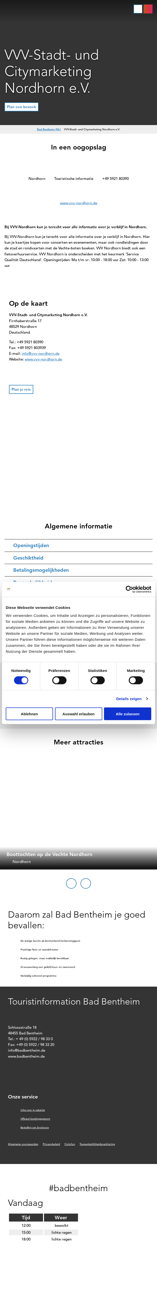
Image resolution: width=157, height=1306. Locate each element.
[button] (148, 8)
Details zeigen (129, 699)
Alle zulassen (128, 714)
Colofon (69, 1144)
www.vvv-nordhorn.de (78, 203)
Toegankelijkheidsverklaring (97, 1144)
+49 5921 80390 (115, 178)
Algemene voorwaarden (23, 1144)
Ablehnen (29, 714)
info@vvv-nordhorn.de (41, 353)
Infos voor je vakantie (32, 1110)
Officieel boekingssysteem (35, 1118)
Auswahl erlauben (78, 714)
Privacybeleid (51, 1144)
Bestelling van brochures (34, 1127)
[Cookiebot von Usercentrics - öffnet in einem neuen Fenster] (129, 589)
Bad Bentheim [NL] (49, 129)
